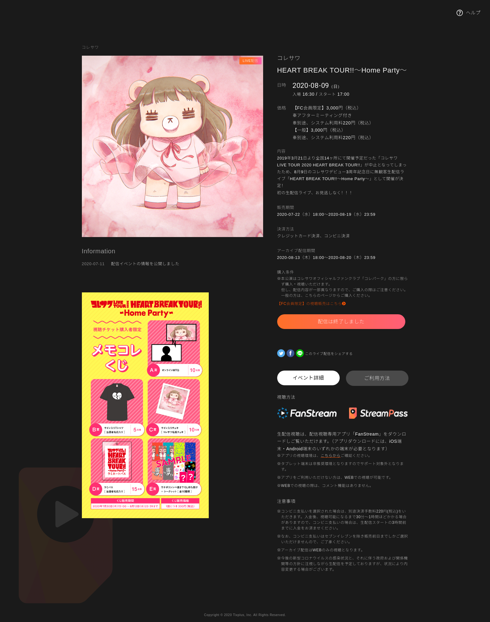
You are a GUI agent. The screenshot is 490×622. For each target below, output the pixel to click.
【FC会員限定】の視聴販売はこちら (311, 303)
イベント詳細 (308, 378)
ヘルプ (469, 13)
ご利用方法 (377, 378)
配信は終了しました (341, 321)
